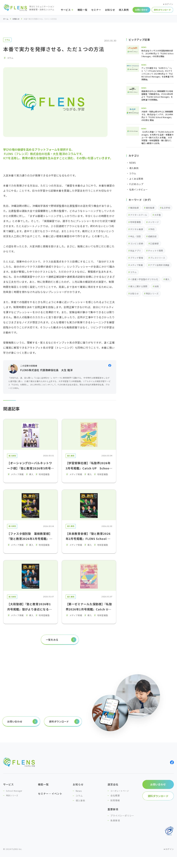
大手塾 (157, 214)
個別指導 (150, 207)
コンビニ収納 (136, 243)
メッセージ (153, 221)
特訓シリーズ (152, 293)
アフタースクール (138, 214)
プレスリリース (157, 257)
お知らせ (15, 19)
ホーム (5, 19)
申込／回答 (135, 236)
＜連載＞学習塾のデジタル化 (144, 279)
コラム (7, 39)
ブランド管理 (136, 257)
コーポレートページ (119, 790)
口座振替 (154, 243)
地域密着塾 (135, 221)
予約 (152, 229)
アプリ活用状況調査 (159, 265)
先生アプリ (135, 250)
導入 (167, 279)
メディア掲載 (136, 265)
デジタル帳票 (136, 229)
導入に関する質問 (138, 286)
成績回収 (152, 236)
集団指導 (134, 207)
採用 (157, 286)
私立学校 (165, 207)
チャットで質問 (155, 250)
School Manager (14, 790)
